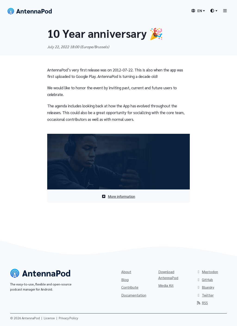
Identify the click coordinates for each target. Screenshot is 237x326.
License (49, 318)
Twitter (205, 295)
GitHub (204, 279)
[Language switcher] (198, 11)
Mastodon (207, 271)
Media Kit (166, 285)
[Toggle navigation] (225, 10)
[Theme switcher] (213, 11)
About (126, 271)
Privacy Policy (68, 318)
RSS (202, 302)
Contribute (129, 287)
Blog (125, 279)
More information (118, 196)
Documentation (133, 295)
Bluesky (205, 287)
